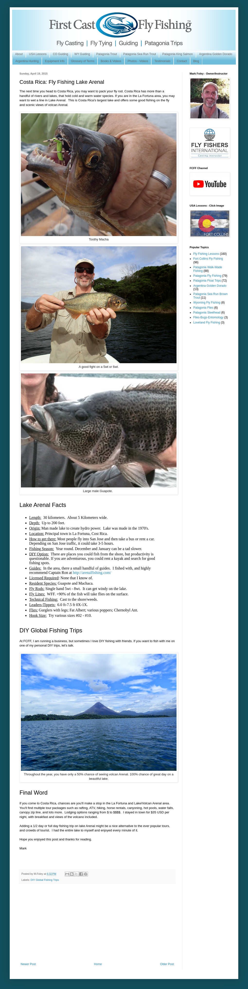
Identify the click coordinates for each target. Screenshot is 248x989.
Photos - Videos (138, 61)
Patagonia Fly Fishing (207, 275)
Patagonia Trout (106, 54)
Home (98, 964)
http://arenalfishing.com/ (92, 573)
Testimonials (162, 61)
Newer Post (28, 964)
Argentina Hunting (27, 61)
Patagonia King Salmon (177, 54)
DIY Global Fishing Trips (45, 879)
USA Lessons (37, 54)
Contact (182, 61)
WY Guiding (82, 54)
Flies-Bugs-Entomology (208, 317)
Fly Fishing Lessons (206, 254)
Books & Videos (111, 61)
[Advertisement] (97, 925)
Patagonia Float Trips (207, 280)
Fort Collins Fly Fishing (208, 258)
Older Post (167, 964)
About (19, 54)
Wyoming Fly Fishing (206, 302)
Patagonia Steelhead (206, 312)
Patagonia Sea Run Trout (139, 54)
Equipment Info (55, 61)
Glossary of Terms (82, 61)
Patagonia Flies (203, 307)
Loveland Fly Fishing (206, 322)
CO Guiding (60, 54)
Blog (196, 61)
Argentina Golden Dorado (215, 54)
